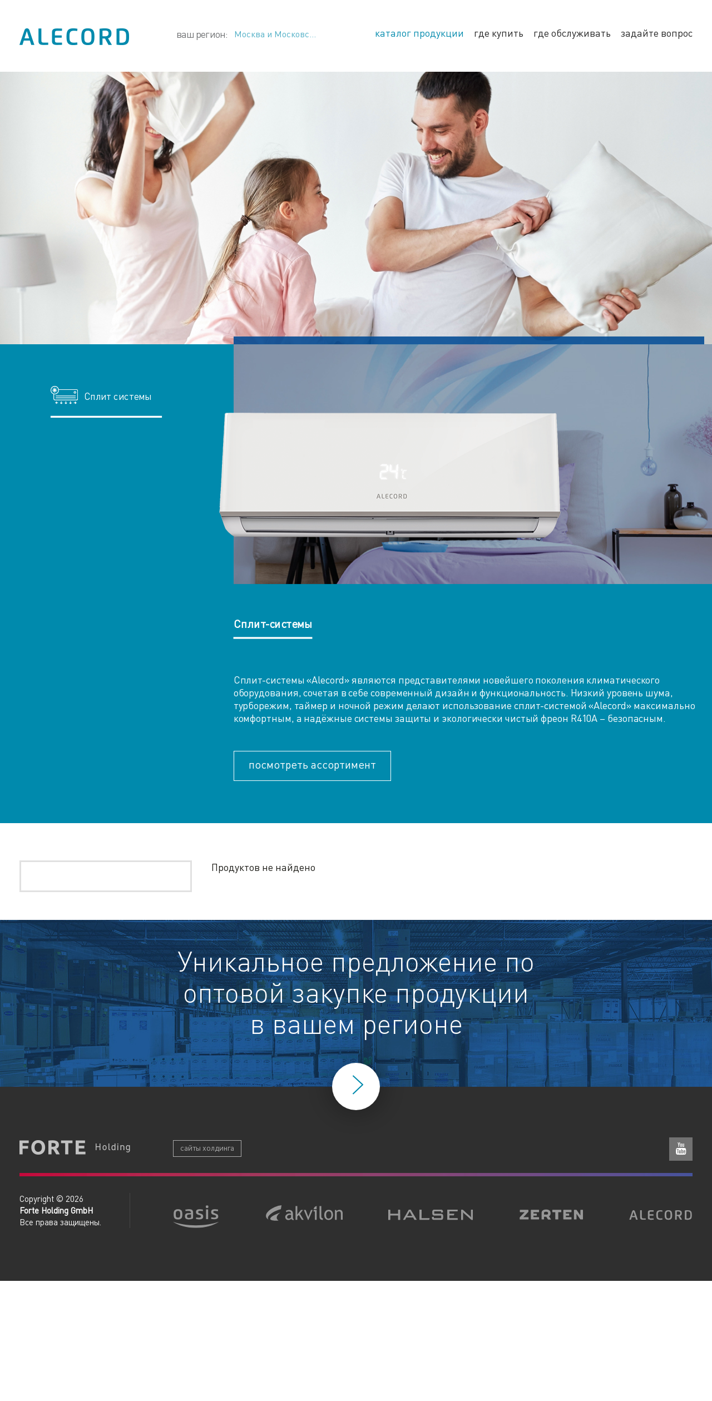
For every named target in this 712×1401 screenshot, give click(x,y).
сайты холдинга (207, 1147)
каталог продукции (419, 32)
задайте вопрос (657, 32)
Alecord (74, 36)
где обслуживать (572, 32)
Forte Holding (75, 1148)
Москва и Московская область (286, 33)
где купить (498, 32)
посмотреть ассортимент (312, 764)
